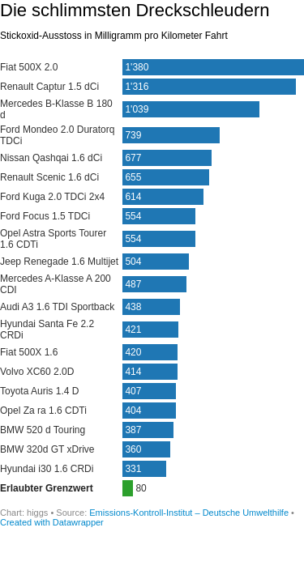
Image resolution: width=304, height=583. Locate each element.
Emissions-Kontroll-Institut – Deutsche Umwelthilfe (190, 512)
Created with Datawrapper (52, 522)
